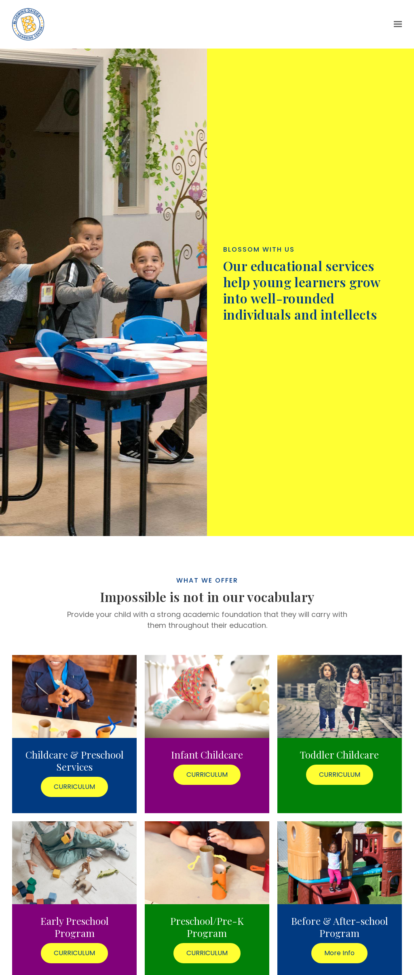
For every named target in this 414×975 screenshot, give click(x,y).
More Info (339, 953)
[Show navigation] (396, 24)
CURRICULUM (74, 786)
